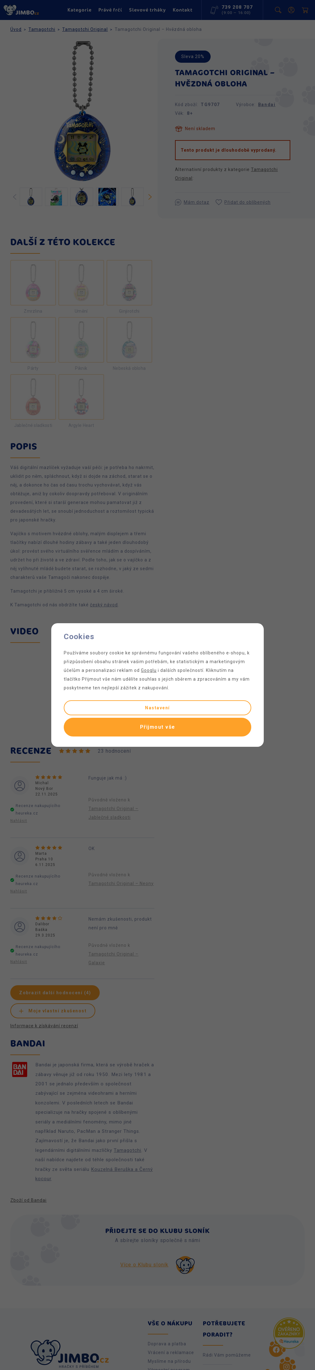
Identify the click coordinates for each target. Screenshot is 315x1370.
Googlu (149, 670)
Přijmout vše (157, 727)
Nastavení (157, 707)
